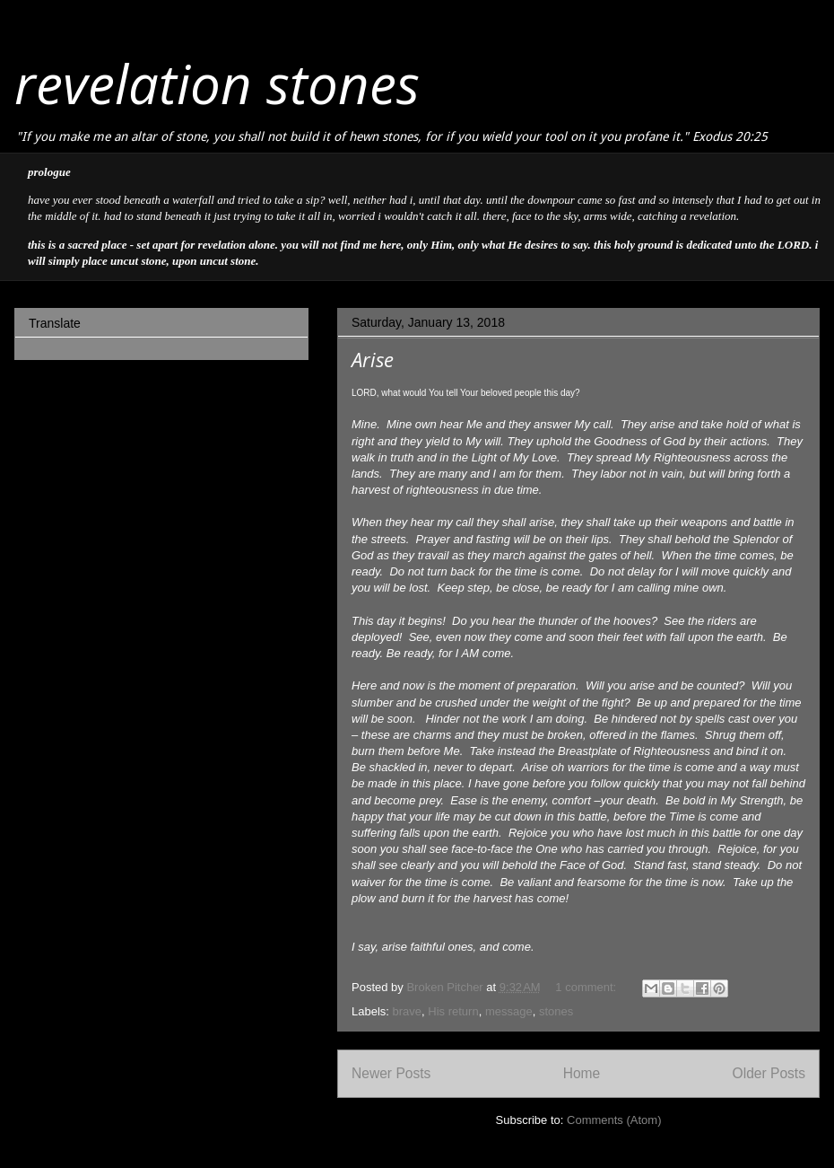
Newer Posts (391, 1073)
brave (407, 1011)
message (509, 1011)
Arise (373, 359)
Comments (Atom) (614, 1120)
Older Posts (769, 1073)
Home (582, 1073)
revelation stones (217, 83)
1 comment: (587, 987)
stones (556, 1011)
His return (453, 1011)
